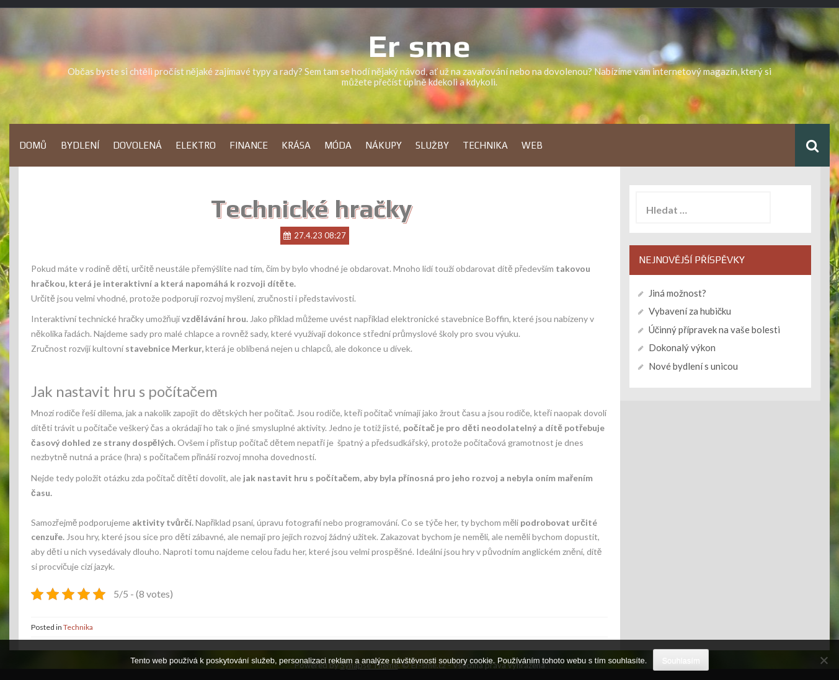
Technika (485, 145)
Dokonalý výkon (682, 347)
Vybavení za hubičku (690, 310)
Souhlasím (680, 660)
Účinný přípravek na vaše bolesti (715, 329)
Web (532, 145)
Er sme (419, 46)
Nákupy (383, 145)
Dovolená (137, 145)
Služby (432, 145)
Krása (296, 145)
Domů (33, 145)
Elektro (195, 145)
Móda (338, 145)
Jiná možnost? (677, 293)
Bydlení (80, 145)
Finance (248, 145)
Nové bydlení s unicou (693, 366)
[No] (823, 660)
